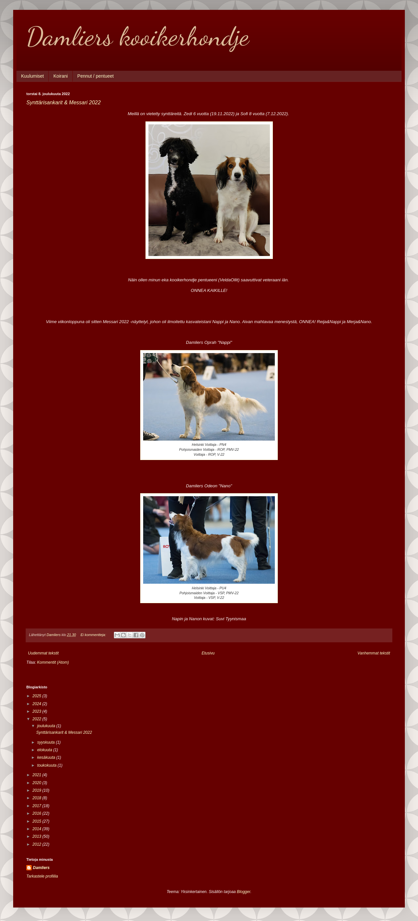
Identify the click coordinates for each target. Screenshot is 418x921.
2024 (37, 704)
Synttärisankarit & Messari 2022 (63, 102)
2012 (37, 844)
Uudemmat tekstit (43, 653)
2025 (37, 696)
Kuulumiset (32, 76)
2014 (37, 829)
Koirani (60, 76)
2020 (37, 782)
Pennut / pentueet (95, 76)
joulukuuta (46, 726)
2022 (37, 719)
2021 (37, 775)
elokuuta (45, 750)
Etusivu (208, 653)
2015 (37, 821)
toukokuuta (47, 765)
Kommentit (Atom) (53, 662)
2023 (37, 711)
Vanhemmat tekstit (373, 653)
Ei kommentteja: (94, 635)
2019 (37, 790)
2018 (37, 798)
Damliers (41, 867)
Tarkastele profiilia (42, 876)
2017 (37, 806)
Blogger (243, 891)
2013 (37, 836)
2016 (37, 813)
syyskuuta (46, 742)
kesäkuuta (46, 757)
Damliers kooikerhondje (137, 36)
